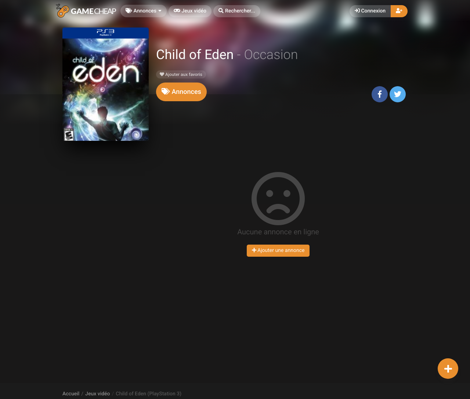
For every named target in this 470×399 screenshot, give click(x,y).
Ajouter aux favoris (181, 74)
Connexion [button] (370, 11)
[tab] (181, 92)
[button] (236, 11)
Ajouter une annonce (278, 250)
